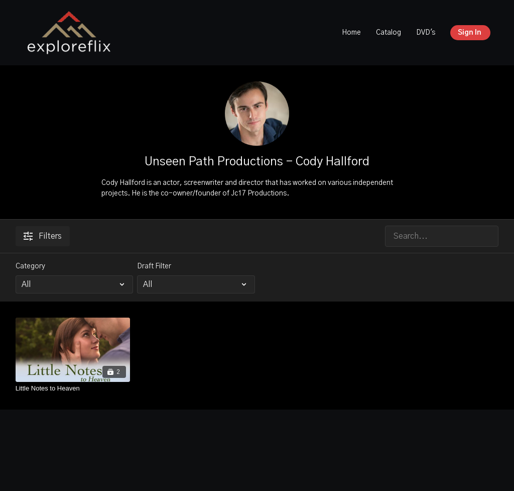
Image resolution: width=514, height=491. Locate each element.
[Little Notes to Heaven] (73, 388)
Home (351, 32)
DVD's (425, 32)
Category (30, 266)
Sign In (469, 32)
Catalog (388, 32)
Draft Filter (154, 266)
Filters (43, 236)
